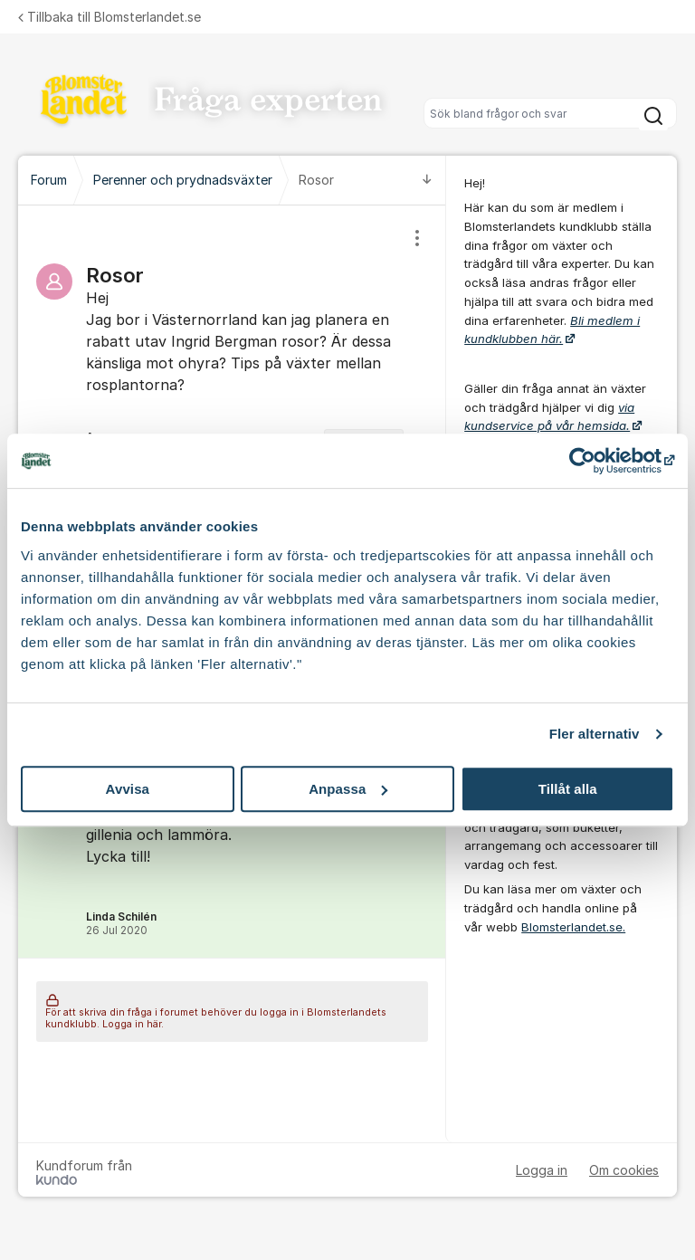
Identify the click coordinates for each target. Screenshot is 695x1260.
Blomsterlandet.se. (573, 927)
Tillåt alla (567, 789)
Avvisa (127, 789)
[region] (232, 354)
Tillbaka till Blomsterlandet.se (109, 16)
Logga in (541, 1170)
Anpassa (348, 789)
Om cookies (624, 1170)
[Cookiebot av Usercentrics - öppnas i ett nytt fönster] (595, 460)
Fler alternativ (594, 733)
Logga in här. (133, 1024)
